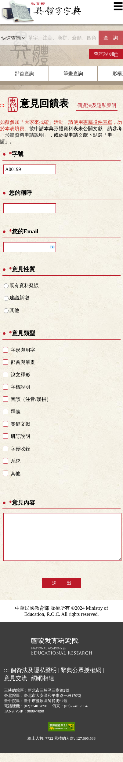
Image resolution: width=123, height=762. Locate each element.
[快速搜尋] (62, 38)
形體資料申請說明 (24, 135)
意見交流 (15, 687)
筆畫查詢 (73, 73)
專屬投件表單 (97, 122)
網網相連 (42, 687)
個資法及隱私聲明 (96, 105)
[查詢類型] (13, 38)
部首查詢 (24, 73)
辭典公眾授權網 (81, 679)
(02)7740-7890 (35, 715)
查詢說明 (106, 54)
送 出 (61, 592)
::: (2, 105)
